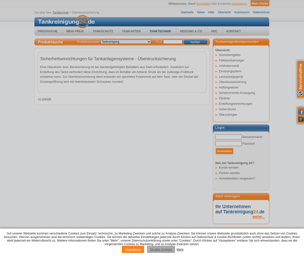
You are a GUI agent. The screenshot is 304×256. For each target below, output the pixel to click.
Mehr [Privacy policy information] (180, 249)
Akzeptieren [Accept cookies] (133, 249)
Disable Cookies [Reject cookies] (161, 249)
